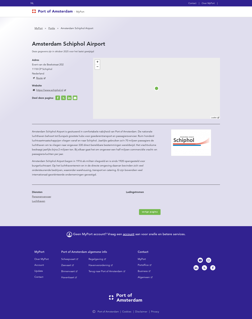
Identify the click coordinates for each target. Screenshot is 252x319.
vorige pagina (150, 211)
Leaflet (213, 118)
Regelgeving (96, 259)
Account (39, 265)
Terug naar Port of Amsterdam (105, 271)
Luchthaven (38, 201)
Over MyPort (208, 3)
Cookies (126, 311)
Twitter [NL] (204, 267)
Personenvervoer (41, 196)
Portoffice (143, 265)
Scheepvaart (68, 259)
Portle (51, 28)
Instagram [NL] (208, 260)
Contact (192, 3)
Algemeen (144, 277)
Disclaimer (141, 311)
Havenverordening (99, 265)
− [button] (97, 67)
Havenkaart (67, 277)
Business (143, 271)
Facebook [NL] (212, 267)
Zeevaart (66, 265)
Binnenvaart (68, 271)
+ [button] (97, 62)
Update (38, 271)
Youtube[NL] (200, 260)
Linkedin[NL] (196, 267)
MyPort (80, 11)
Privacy (155, 311)
